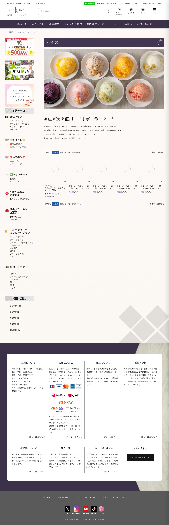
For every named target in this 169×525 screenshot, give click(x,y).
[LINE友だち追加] (89, 3)
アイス (13, 256)
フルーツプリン (17, 240)
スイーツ (30, 32)
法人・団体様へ (123, 24)
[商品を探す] (73, 11)
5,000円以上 (15, 324)
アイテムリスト (20, 32)
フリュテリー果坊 (18, 121)
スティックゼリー (18, 164)
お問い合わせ (144, 24)
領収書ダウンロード (98, 24)
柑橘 (12, 285)
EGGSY (13, 129)
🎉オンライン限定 (18, 147)
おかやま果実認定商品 (20, 199)
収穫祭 (13, 179)
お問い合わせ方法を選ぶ (140, 458)
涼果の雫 (14, 219)
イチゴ (13, 288)
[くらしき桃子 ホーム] (21, 10)
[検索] (109, 11)
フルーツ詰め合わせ (19, 277)
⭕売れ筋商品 (16, 144)
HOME (10, 32)
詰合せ (13, 251)
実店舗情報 (111, 4)
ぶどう (13, 274)
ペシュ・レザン (17, 127)
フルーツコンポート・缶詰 (22, 243)
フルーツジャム (17, 254)
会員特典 (54, 24)
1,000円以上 (15, 312)
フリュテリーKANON (19, 124)
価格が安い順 (65, 152)
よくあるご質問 (73, 24)
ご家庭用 (14, 279)
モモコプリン (16, 161)
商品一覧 (22, 24)
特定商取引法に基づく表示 (151, 4)
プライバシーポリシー (128, 4)
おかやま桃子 (16, 217)
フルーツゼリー (17, 237)
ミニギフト (15, 181)
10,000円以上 (16, 330)
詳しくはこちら (36, 437)
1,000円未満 (15, 306)
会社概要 (101, 4)
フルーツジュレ (17, 245)
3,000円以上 (15, 318)
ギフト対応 (38, 24)
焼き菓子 (14, 248)
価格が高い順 (76, 152)
